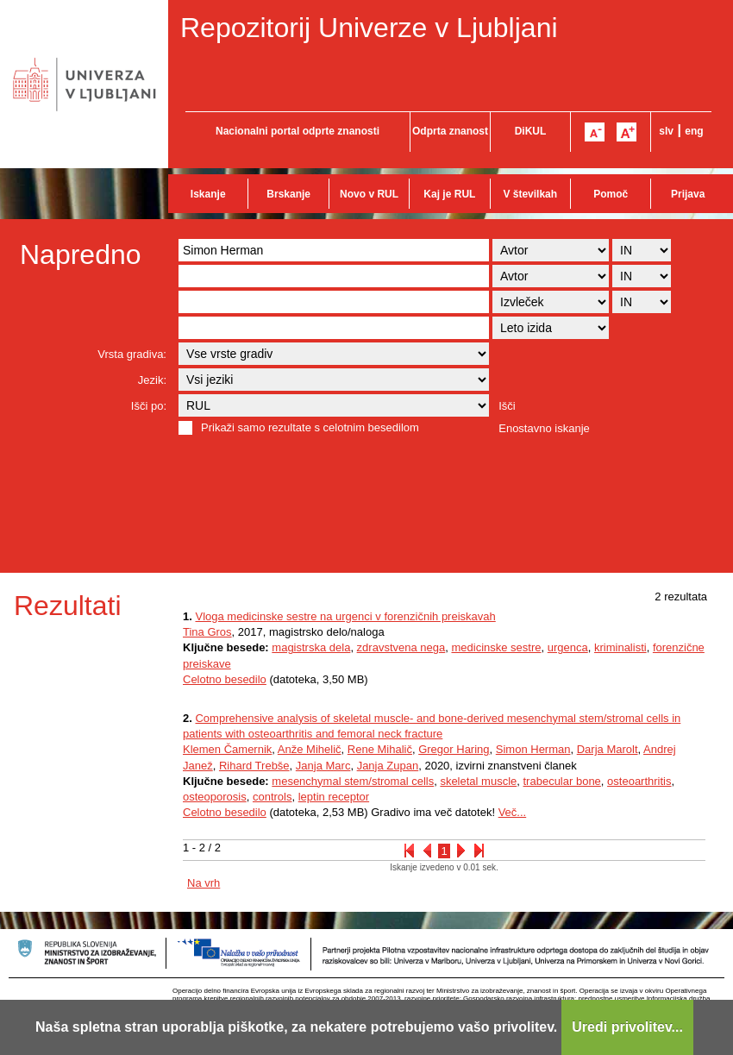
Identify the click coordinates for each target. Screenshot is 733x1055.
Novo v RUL (369, 194)
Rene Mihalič (380, 749)
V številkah (530, 194)
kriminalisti (620, 647)
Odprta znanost (450, 131)
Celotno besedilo (224, 679)
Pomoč (610, 194)
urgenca (568, 647)
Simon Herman (533, 749)
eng (694, 131)
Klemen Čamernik (227, 749)
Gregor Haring (453, 749)
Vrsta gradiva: (131, 354)
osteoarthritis (639, 781)
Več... (512, 812)
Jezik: (152, 380)
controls (272, 796)
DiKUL (531, 131)
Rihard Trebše (254, 765)
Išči (507, 405)
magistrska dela (311, 647)
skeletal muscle (478, 781)
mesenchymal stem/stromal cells (353, 781)
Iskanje (208, 194)
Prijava (688, 194)
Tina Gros (207, 631)
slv (666, 131)
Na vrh (203, 882)
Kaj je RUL (449, 194)
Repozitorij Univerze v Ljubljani (369, 27)
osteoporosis (215, 796)
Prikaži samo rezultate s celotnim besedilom (310, 427)
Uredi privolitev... (627, 1027)
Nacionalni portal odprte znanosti (297, 131)
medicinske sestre (496, 647)
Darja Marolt (607, 749)
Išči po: (148, 405)
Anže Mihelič (309, 749)
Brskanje (288, 194)
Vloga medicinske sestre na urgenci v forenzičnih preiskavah (345, 616)
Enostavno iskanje (544, 428)
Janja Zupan (388, 765)
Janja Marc (323, 765)
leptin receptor (333, 796)
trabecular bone (562, 781)
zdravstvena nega (401, 647)
